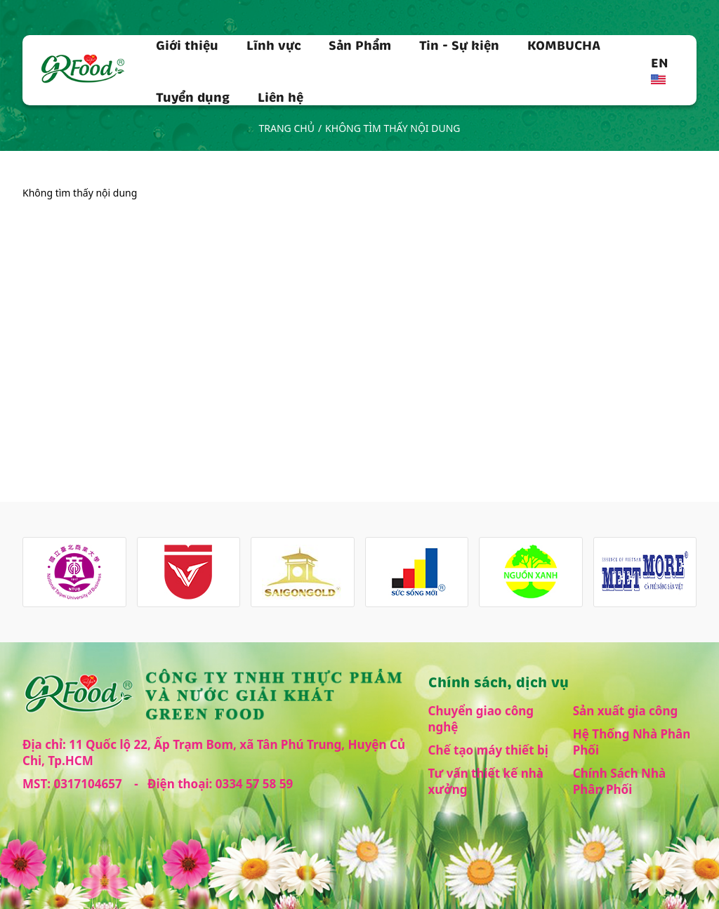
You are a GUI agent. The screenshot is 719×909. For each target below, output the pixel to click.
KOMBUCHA (563, 44)
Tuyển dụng (193, 96)
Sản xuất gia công (625, 711)
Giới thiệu (187, 44)
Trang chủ (287, 128)
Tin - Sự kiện (459, 44)
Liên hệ (280, 96)
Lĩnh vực (273, 44)
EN (659, 68)
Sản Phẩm (360, 44)
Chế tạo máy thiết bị (488, 750)
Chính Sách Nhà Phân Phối (619, 781)
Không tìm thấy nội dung (392, 128)
